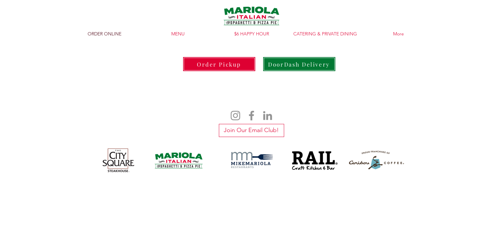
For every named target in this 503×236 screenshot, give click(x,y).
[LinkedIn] (267, 115)
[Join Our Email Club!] (251, 130)
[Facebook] (251, 115)
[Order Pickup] (219, 64)
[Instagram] (235, 115)
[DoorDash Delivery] (299, 64)
